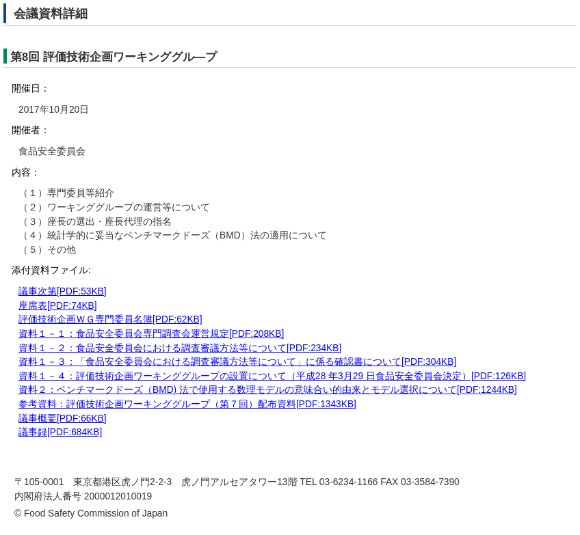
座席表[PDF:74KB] (57, 306)
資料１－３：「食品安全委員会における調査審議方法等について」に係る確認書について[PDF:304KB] (237, 362)
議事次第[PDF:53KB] (62, 291)
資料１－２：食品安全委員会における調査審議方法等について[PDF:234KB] (179, 348)
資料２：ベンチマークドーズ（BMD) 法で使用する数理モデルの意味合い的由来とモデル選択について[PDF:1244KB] (267, 390)
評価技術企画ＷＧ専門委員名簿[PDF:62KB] (110, 319)
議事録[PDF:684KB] (60, 432)
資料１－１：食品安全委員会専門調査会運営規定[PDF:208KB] (151, 334)
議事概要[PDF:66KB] (62, 418)
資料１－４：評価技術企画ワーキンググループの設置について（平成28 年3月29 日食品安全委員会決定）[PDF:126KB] (272, 376)
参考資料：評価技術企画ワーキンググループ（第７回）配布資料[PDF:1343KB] (187, 404)
